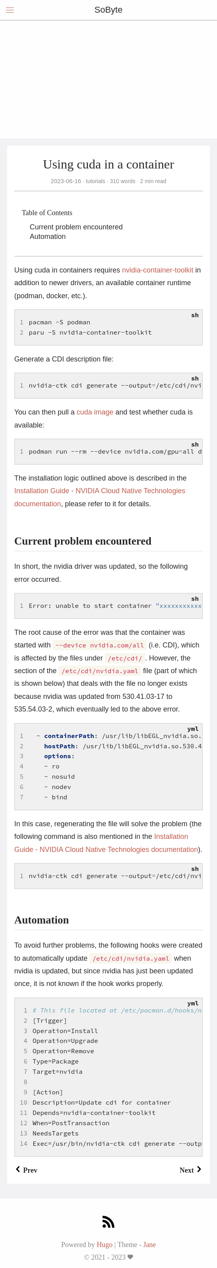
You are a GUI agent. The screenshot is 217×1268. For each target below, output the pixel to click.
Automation (48, 236)
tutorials (95, 181)
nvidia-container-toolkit (157, 270)
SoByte (109, 10)
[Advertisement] (108, 79)
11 (23, 1113)
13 (23, 1133)
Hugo (104, 1245)
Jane (149, 1245)
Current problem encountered (76, 227)
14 (23, 1143)
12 (23, 1123)
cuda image (94, 412)
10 (23, 1102)
